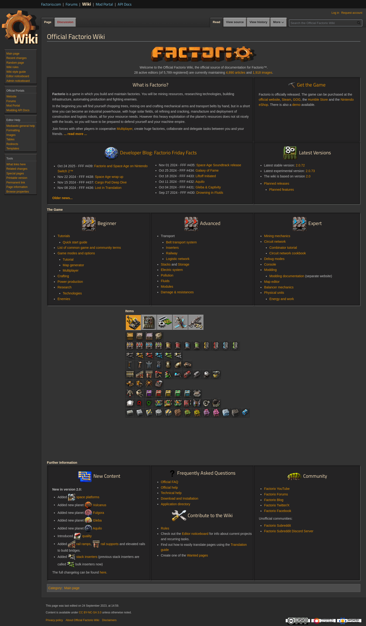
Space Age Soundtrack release (218, 165)
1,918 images (262, 72)
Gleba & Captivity (208, 187)
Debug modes (274, 259)
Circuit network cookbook (287, 253)
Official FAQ (169, 482)
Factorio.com (51, 4)
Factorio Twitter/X (276, 505)
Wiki (86, 3)
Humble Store (318, 99)
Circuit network (275, 241)
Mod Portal (104, 4)
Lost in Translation (108, 188)
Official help (169, 487)
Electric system (172, 270)
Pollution (167, 275)
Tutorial (68, 259)
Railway (171, 253)
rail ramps (83, 544)
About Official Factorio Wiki (82, 620)
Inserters (172, 247)
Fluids (165, 281)
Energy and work (281, 299)
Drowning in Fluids (209, 192)
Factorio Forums (276, 494)
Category (55, 588)
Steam (286, 99)
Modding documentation (286, 276)
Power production (70, 282)
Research (64, 287)
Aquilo (199, 181)
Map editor (271, 282)
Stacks (166, 264)
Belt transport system (181, 242)
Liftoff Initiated (206, 176)
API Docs (124, 4)
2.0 (308, 176)
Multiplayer (124, 129)
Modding (270, 270)
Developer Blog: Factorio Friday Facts (158, 152)
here (103, 572)
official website (269, 99)
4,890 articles (235, 72)
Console (270, 264)
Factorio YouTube (276, 489)
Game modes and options (76, 253)
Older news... (62, 198)
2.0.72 (300, 165)
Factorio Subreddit (277, 525)
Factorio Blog (273, 500)
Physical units (274, 292)
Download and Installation (179, 498)
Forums (71, 4)
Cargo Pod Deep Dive (111, 182)
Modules (167, 286)
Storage (183, 264)
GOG (297, 99)
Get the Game (311, 84)
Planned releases (276, 183)
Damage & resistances (177, 292)
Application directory (175, 504)
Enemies (63, 299)
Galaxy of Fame (207, 170)
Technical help (171, 493)
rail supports (110, 544)
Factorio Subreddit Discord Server (288, 531)
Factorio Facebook (277, 511)
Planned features (281, 189)
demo (296, 105)
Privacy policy (54, 620)
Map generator (73, 265)
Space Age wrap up (109, 177)
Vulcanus (99, 505)
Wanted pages (197, 555)
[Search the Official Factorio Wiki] (325, 23)
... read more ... (75, 134)
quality (87, 536)
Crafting (63, 276)
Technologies (72, 293)
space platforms (87, 497)
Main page (71, 588)
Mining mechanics (277, 236)
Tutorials (63, 236)
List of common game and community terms (89, 247)
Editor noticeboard (195, 534)
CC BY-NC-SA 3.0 (90, 612)
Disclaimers (109, 620)
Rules (165, 528)
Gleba (97, 520)
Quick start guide (75, 242)
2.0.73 (310, 171)
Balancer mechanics (278, 287)
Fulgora (98, 513)
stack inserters (86, 557)
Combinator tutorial (283, 247)
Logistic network (177, 259)
